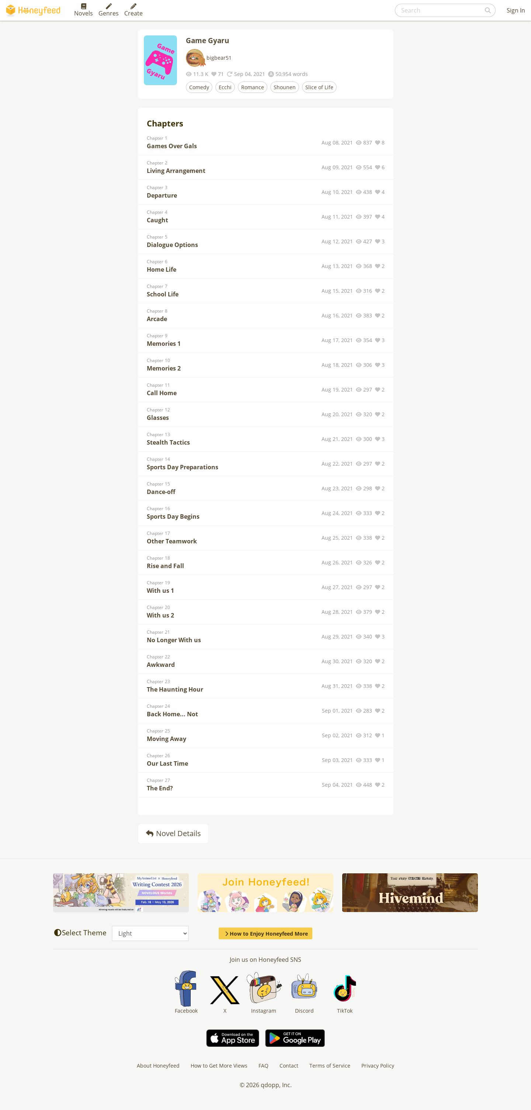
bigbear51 (219, 57)
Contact (289, 1065)
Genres (108, 10)
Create (133, 10)
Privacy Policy (377, 1065)
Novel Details (173, 833)
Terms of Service (329, 1065)
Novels (83, 10)
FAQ (263, 1065)
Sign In (516, 10)
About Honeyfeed (158, 1065)
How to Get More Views (219, 1065)
